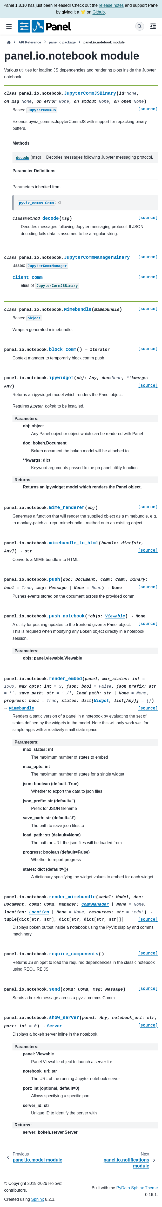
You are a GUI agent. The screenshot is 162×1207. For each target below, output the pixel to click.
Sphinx (37, 1199)
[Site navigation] (9, 26)
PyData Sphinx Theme (137, 1188)
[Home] (9, 42)
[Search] (139, 26)
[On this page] (153, 26)
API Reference (29, 42)
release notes (111, 5)
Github (98, 12)
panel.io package (62, 42)
